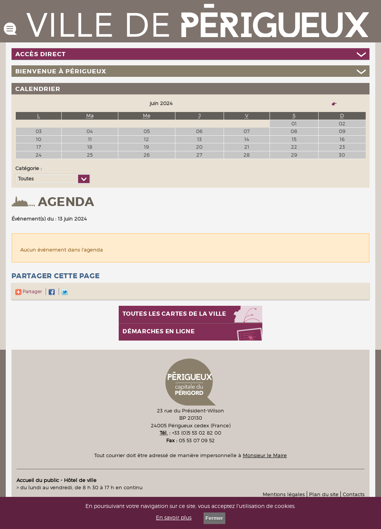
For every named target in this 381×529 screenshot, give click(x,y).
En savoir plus (173, 517)
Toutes (26, 178)
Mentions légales (284, 494)
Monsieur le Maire (265, 455)
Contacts (354, 494)
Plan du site (323, 494)
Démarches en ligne (159, 331)
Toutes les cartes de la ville (174, 314)
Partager (28, 291)
